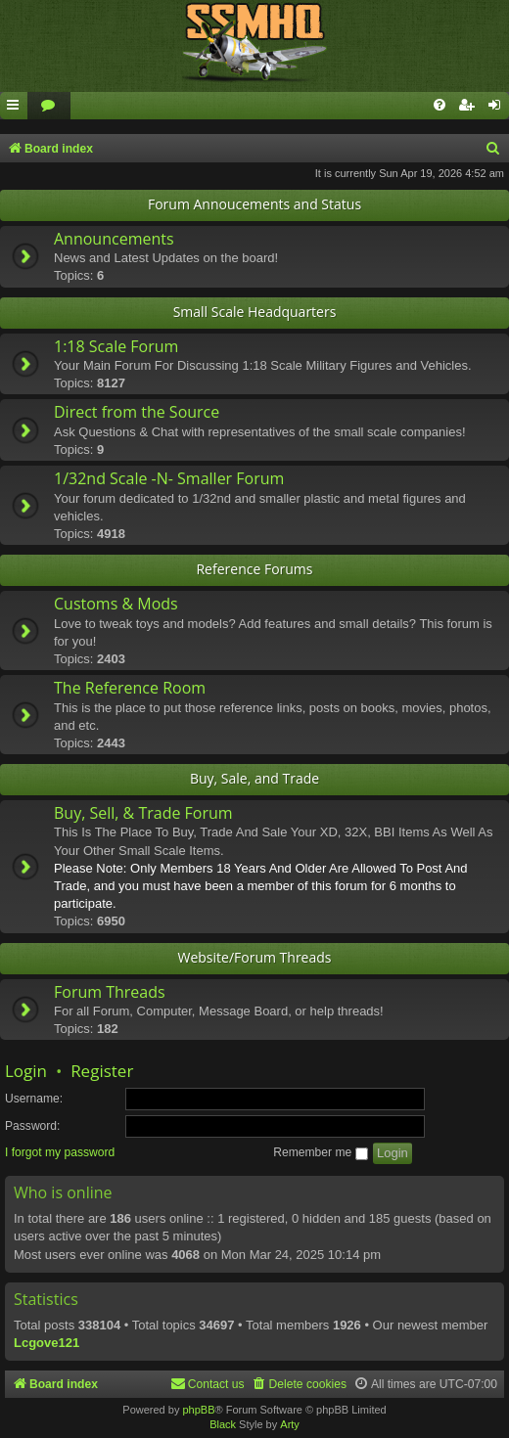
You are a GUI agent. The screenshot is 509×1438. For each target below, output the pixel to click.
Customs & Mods (116, 603)
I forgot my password (60, 1152)
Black (222, 1424)
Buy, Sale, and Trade (254, 778)
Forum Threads (109, 992)
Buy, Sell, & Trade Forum (143, 813)
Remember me (320, 1152)
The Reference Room (130, 687)
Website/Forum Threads (255, 957)
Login (26, 1070)
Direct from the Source (136, 412)
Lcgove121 (46, 1342)
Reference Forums (254, 569)
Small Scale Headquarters (255, 311)
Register (101, 1070)
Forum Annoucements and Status (254, 204)
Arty (290, 1424)
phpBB (198, 1410)
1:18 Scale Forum (116, 346)
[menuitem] (49, 106)
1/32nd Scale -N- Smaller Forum (169, 478)
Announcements (114, 238)
